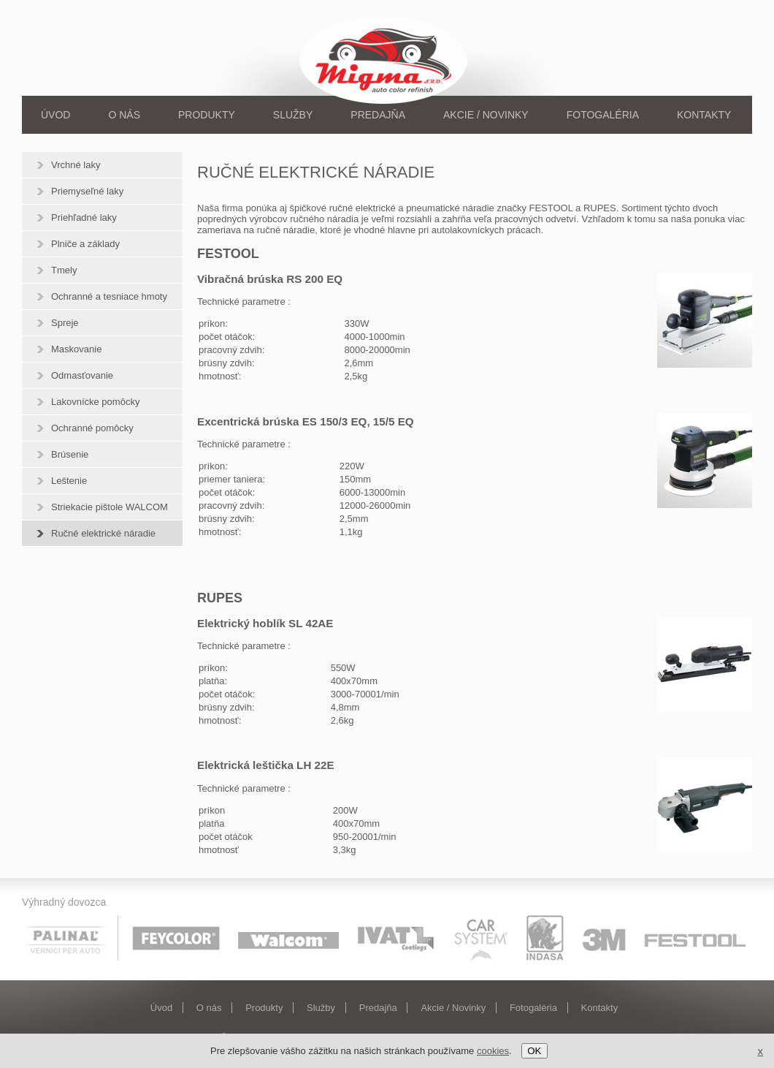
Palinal (71, 938)
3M (604, 938)
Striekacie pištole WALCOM (109, 506)
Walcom (288, 938)
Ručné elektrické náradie (103, 533)
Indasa (545, 938)
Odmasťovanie (82, 375)
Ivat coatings (396, 938)
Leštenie (69, 480)
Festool (695, 938)
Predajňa (377, 115)
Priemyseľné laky (87, 191)
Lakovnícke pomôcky (95, 401)
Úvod (55, 115)
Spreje (65, 322)
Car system (481, 938)
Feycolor (176, 938)
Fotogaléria (603, 115)
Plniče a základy (85, 243)
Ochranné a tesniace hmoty (109, 296)
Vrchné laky (75, 164)
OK (534, 1050)
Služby (293, 115)
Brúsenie (69, 454)
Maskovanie (76, 349)
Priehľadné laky (84, 217)
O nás (124, 115)
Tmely (64, 270)
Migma (386, 59)
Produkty (206, 115)
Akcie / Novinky (486, 115)
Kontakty (704, 115)
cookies (493, 1050)
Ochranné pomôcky (92, 428)
